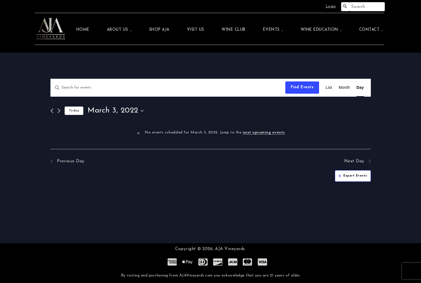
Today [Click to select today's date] (74, 110)
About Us (117, 30)
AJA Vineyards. (230, 249)
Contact (369, 30)
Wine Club (234, 30)
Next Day (357, 161)
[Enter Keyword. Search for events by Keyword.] (168, 87)
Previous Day (67, 161)
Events (271, 30)
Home (82, 30)
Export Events (352, 175)
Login (331, 6)
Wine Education (319, 30)
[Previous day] (51, 110)
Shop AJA (159, 30)
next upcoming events (264, 132)
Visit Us (195, 30)
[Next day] (58, 110)
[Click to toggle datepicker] (115, 110)
